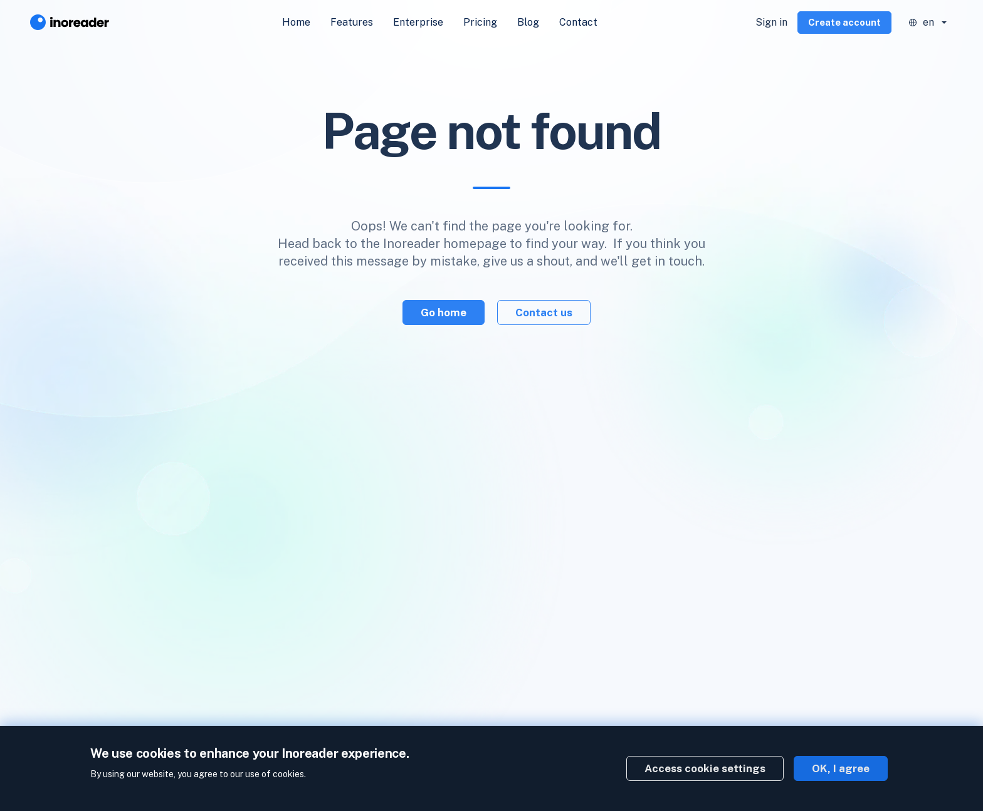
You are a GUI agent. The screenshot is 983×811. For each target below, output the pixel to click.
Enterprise (418, 22)
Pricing (480, 22)
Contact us (543, 312)
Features (351, 22)
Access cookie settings (704, 768)
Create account (844, 22)
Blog (528, 22)
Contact (578, 22)
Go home (443, 312)
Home (296, 22)
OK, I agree (841, 768)
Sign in (771, 22)
